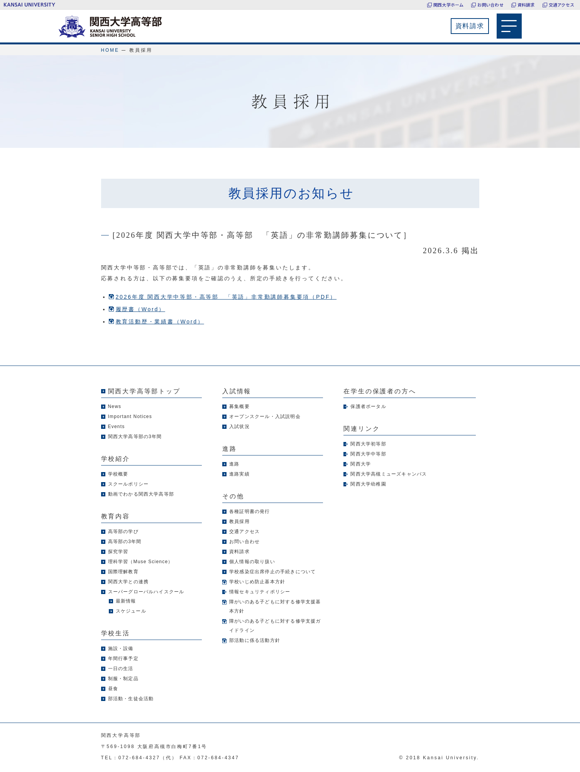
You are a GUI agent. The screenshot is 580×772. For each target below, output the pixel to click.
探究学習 (118, 551)
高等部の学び (123, 531)
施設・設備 (121, 648)
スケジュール (131, 611)
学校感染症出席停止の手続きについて (272, 571)
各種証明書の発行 (249, 511)
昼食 (113, 688)
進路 (234, 464)
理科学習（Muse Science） (140, 561)
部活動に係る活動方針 (254, 640)
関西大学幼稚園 (368, 484)
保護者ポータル (368, 406)
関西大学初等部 (368, 444)
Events (116, 426)
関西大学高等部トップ (144, 391)
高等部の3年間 (125, 541)
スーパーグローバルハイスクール (146, 591)
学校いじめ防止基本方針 (257, 581)
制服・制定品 (123, 678)
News (115, 406)
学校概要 (118, 474)
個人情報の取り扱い (252, 561)
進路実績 (239, 474)
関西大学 (360, 464)
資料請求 (526, 5)
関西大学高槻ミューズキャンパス (388, 474)
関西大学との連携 (128, 581)
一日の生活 (121, 668)
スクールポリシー (128, 484)
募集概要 (239, 406)
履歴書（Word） (140, 309)
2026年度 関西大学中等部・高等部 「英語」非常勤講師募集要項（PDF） (226, 297)
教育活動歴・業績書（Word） (160, 321)
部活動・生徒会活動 (131, 698)
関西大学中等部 (368, 454)
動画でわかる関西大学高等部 (141, 494)
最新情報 (126, 601)
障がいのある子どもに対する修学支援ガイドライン (275, 625)
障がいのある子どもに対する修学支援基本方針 (275, 606)
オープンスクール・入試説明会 (265, 416)
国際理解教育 (123, 571)
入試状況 (239, 426)
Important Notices (130, 416)
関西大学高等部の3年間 (135, 436)
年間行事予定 (123, 658)
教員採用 (239, 521)
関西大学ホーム (448, 5)
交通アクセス (561, 5)
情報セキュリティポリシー (259, 591)
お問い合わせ (490, 5)
